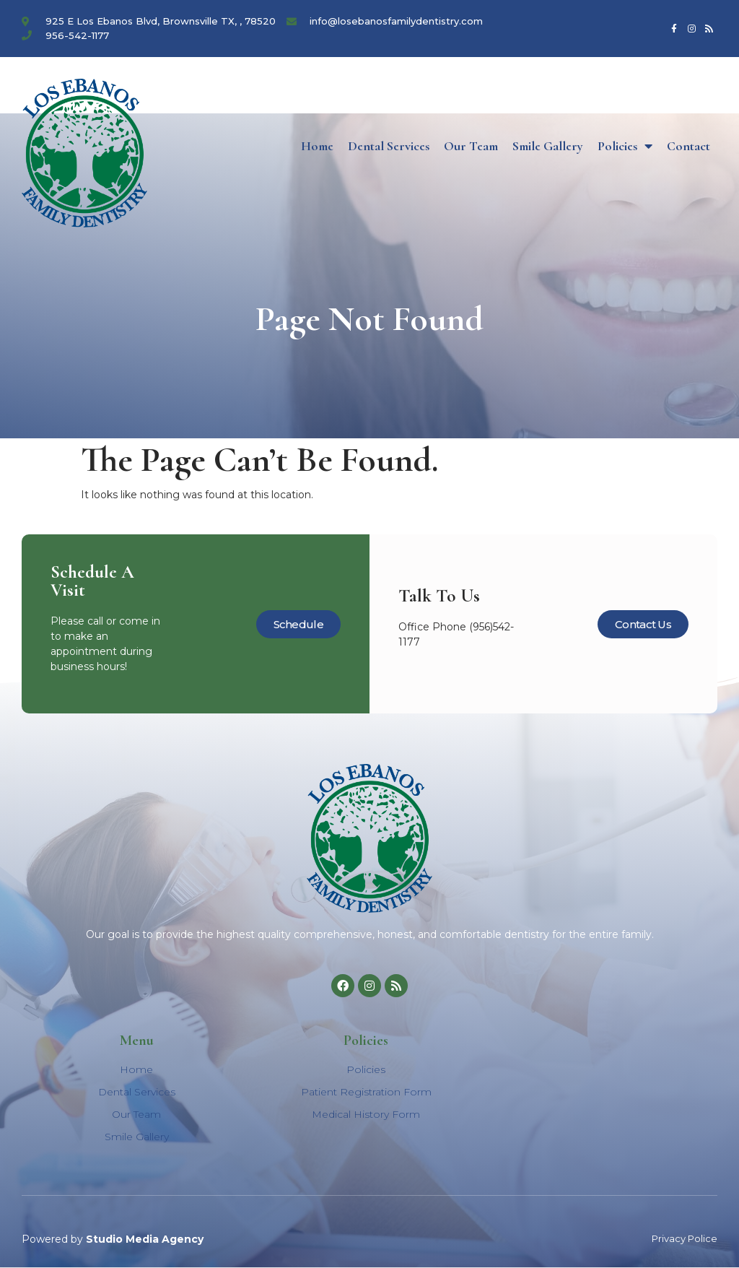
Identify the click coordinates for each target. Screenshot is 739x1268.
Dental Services (388, 146)
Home (317, 146)
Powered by (113, 1239)
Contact (688, 146)
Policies (625, 146)
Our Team (471, 146)
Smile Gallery (547, 146)
